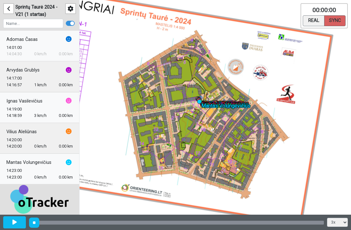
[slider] (34, 223)
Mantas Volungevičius (28, 162)
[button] (202, 99)
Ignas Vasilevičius (24, 101)
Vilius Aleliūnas (21, 131)
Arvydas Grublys (23, 70)
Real (313, 20)
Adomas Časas (22, 39)
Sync (335, 20)
